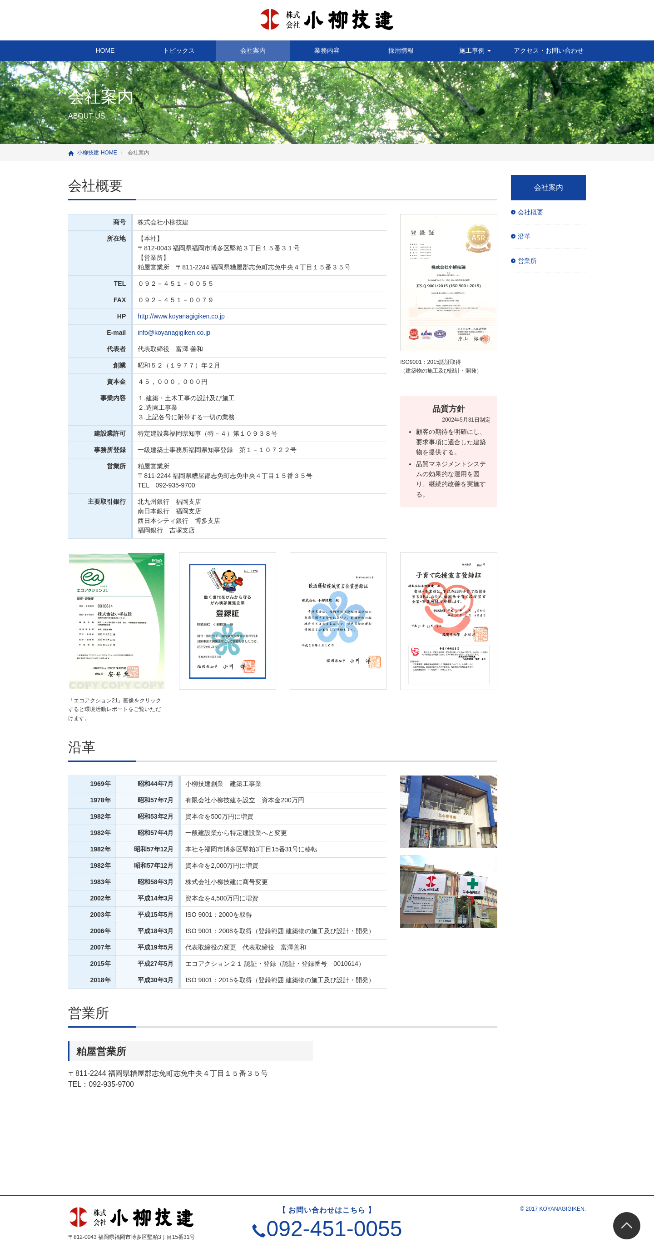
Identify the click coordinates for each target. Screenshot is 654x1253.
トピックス (179, 50)
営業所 (88, 1012)
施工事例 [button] (475, 50)
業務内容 (327, 50)
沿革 (81, 747)
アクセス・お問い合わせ (549, 50)
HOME (104, 50)
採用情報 (401, 50)
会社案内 (253, 50)
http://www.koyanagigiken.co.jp (181, 316)
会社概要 (95, 185)
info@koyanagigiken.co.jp (174, 332)
